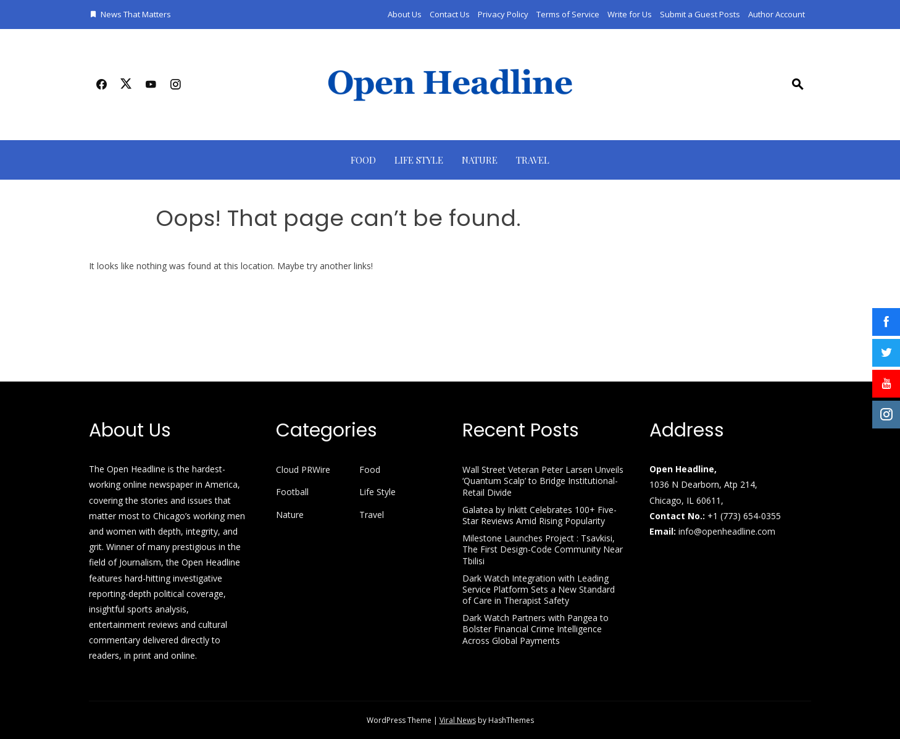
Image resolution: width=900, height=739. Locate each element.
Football (292, 492)
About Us (405, 14)
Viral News (458, 720)
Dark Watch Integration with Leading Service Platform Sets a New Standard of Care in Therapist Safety (538, 589)
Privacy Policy (503, 14)
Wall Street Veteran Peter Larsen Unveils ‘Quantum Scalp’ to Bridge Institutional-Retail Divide (542, 481)
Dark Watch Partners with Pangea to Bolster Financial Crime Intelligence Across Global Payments (535, 629)
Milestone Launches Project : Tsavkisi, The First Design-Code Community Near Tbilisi (542, 549)
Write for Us (629, 14)
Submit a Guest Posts (700, 14)
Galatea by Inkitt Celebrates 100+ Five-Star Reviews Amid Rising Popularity (539, 515)
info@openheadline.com (726, 531)
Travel (532, 160)
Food (363, 160)
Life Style (418, 160)
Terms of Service (567, 14)
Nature (480, 160)
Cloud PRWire (303, 469)
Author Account (776, 14)
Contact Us (450, 14)
